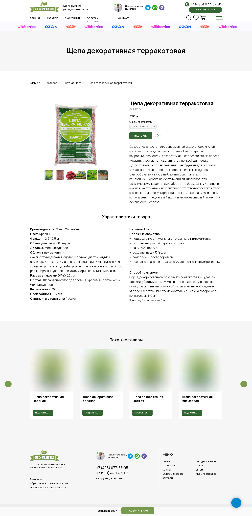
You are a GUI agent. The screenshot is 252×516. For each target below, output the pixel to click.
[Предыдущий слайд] (35, 134)
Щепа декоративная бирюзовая (197, 399)
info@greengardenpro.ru (109, 478)
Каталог (52, 18)
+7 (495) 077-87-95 (206, 4)
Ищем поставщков (206, 473)
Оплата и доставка (172, 473)
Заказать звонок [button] (205, 9)
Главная (35, 18)
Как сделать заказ (206, 461)
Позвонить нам (138, 510)
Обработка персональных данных (49, 483)
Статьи (200, 465)
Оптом (199, 469)
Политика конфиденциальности (48, 487)
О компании (72, 18)
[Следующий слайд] (117, 134)
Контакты (124, 18)
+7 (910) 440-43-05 (112, 473)
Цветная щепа (72, 83)
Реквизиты (36, 479)
